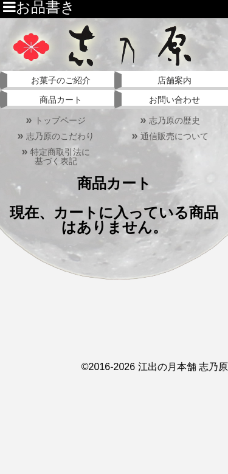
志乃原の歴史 (170, 120)
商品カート (61, 100)
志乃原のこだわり (55, 136)
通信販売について (170, 136)
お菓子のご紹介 (61, 80)
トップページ (56, 120)
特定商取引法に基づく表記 (55, 156)
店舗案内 (174, 80)
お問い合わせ (174, 100)
